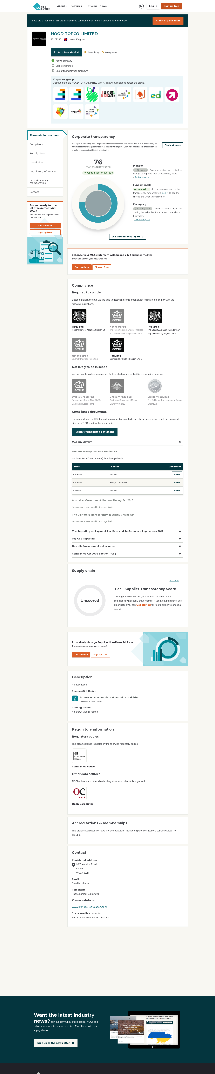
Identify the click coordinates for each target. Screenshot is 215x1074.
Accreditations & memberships (39, 181)
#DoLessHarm (61, 1026)
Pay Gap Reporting (83, 538)
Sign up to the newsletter (55, 1043)
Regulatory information (43, 171)
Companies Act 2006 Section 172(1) (94, 553)
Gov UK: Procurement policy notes (93, 546)
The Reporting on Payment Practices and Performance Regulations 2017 (117, 531)
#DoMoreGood (79, 1026)
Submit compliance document (94, 431)
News (103, 6)
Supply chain (37, 153)
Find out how (81, 267)
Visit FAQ (174, 580)
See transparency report (128, 236)
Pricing (92, 6)
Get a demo (45, 225)
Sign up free (171, 6)
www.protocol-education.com (89, 907)
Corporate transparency (45, 135)
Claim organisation (168, 20)
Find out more (173, 145)
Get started (143, 605)
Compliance (36, 144)
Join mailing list (142, 219)
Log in (153, 6)
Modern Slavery (82, 442)
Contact (34, 192)
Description (36, 162)
